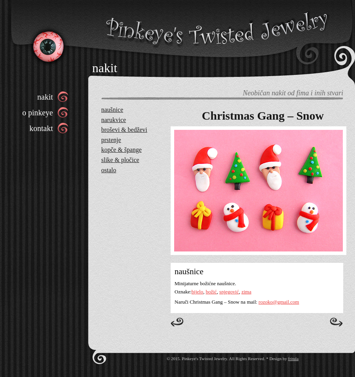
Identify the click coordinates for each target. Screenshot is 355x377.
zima (246, 292)
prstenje (111, 140)
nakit (45, 97)
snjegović (229, 292)
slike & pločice (120, 160)
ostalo (108, 170)
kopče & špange (121, 149)
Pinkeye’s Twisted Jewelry (48, 46)
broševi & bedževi (124, 129)
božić (211, 292)
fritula (293, 358)
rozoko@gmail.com (279, 302)
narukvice (113, 120)
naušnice (112, 109)
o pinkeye (37, 112)
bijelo (197, 292)
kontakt (41, 128)
